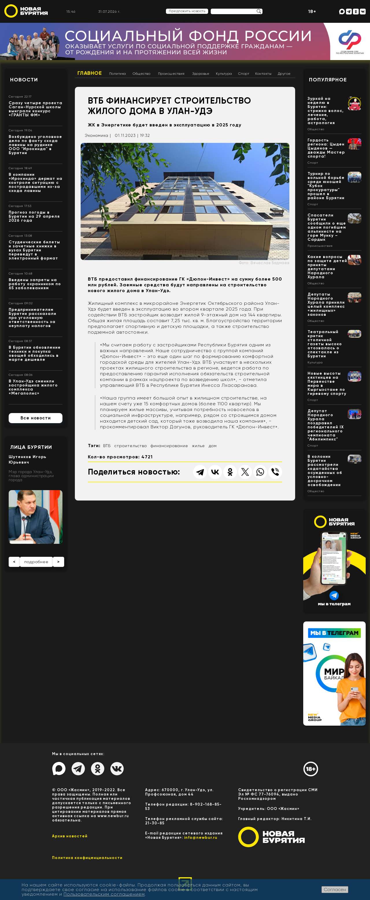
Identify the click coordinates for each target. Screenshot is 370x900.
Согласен (335, 889)
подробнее (36, 561)
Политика (117, 74)
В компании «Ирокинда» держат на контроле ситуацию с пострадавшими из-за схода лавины (35, 182)
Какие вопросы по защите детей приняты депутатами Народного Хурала (327, 266)
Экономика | (98, 135)
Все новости (36, 418)
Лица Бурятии (31, 447)
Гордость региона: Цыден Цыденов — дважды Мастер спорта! (326, 148)
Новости (24, 79)
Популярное (328, 79)
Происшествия (171, 74)
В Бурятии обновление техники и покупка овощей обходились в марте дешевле (35, 353)
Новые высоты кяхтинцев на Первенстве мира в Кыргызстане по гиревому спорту (327, 383)
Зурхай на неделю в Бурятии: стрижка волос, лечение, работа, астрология (326, 110)
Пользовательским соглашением (104, 894)
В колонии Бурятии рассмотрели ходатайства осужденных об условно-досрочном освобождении (325, 470)
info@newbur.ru (200, 837)
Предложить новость (187, 11)
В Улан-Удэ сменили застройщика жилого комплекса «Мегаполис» (33, 387)
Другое (284, 74)
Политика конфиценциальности (87, 858)
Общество (141, 74)
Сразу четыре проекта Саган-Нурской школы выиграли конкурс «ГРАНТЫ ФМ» (35, 108)
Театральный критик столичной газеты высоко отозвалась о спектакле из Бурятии (325, 343)
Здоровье (200, 74)
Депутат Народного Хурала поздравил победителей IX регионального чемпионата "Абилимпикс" (326, 425)
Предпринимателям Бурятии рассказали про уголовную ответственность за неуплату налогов (32, 317)
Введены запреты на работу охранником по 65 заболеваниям (35, 283)
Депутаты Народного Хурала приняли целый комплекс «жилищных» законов (326, 304)
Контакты (263, 74)
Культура (224, 74)
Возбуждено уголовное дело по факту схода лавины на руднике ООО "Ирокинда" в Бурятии (35, 144)
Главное (89, 73)
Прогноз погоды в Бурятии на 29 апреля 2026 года (34, 216)
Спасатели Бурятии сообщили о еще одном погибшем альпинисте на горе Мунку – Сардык (327, 227)
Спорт (243, 74)
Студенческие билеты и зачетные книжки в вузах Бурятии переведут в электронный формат (34, 250)
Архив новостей (70, 836)
